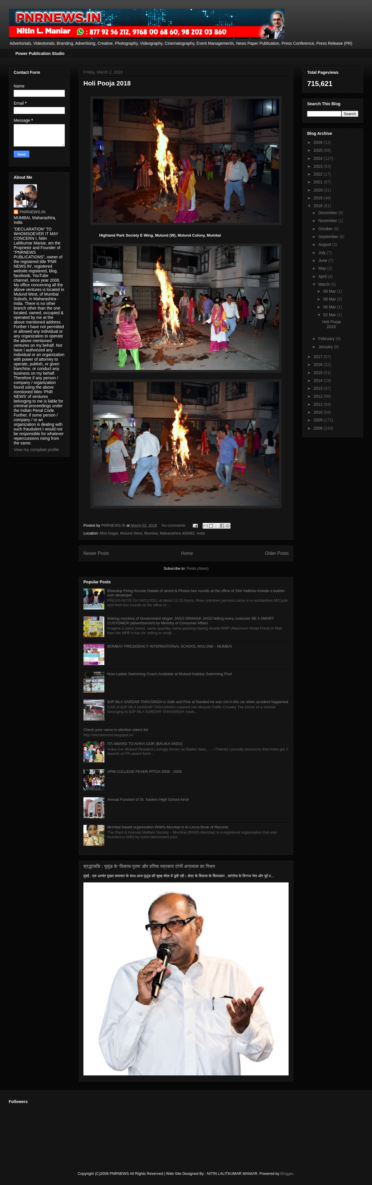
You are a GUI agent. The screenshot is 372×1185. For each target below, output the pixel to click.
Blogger (286, 1173)
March (324, 284)
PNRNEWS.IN (32, 212)
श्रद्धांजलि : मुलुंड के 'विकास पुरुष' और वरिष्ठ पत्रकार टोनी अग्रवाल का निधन (149, 866)
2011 (319, 404)
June (323, 260)
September (328, 236)
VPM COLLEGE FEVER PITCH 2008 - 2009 (144, 771)
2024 (319, 158)
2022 (319, 174)
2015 (319, 372)
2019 (319, 198)
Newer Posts (96, 553)
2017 (319, 356)
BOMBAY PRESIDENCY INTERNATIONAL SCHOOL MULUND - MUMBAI (169, 646)
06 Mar (330, 307)
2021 (319, 182)
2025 (319, 150)
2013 (319, 388)
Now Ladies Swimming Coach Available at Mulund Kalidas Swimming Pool (169, 674)
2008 (319, 428)
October (326, 228)
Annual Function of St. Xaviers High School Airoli (148, 799)
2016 (319, 364)
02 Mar (330, 314)
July (322, 252)
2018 (319, 205)
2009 (319, 420)
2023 (319, 166)
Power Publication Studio (40, 53)
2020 (319, 190)
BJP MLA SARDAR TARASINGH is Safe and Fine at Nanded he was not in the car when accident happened (197, 702)
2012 (319, 396)
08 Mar (330, 299)
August (325, 244)
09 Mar (330, 291)
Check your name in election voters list (115, 730)
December (328, 212)
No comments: (174, 525)
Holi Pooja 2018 (107, 83)
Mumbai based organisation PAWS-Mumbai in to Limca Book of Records (167, 827)
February (327, 338)
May (322, 268)
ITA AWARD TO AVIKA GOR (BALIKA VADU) (145, 743)
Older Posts (277, 553)
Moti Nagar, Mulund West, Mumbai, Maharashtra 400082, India (152, 533)
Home (187, 553)
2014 (319, 380)
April (323, 276)
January (326, 346)
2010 (319, 412)
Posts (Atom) (197, 568)
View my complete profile (36, 449)
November (328, 220)
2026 (319, 142)
